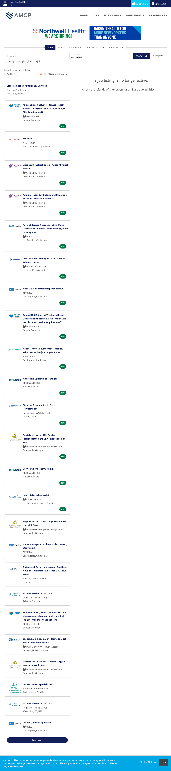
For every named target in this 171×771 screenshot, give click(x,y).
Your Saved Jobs (116, 47)
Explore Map (75, 47)
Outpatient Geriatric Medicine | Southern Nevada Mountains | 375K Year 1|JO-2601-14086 (45, 570)
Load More (37, 740)
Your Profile (135, 15)
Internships (112, 15)
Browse (61, 47)
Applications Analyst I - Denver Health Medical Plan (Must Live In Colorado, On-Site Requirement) (45, 108)
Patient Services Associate (37, 593)
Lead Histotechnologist (36, 495)
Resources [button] (157, 15)
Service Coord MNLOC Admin (38, 468)
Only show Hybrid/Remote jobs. (25, 61)
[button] (157, 56)
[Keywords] (37, 56)
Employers (159, 4)
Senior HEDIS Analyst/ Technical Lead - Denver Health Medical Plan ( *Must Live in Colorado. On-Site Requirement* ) (44, 318)
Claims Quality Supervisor (37, 722)
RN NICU (27, 138)
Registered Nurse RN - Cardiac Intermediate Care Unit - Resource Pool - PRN (45, 438)
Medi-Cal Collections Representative (43, 288)
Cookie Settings (148, 762)
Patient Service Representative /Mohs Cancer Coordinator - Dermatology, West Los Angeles (45, 228)
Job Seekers (140, 4)
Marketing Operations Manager (40, 378)
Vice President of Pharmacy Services (27, 85)
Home (84, 15)
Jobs (95, 15)
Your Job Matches (95, 47)
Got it (163, 762)
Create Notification (57, 74)
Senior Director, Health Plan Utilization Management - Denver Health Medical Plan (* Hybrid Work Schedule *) (44, 616)
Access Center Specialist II (37, 684)
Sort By (10, 74)
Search (49, 47)
